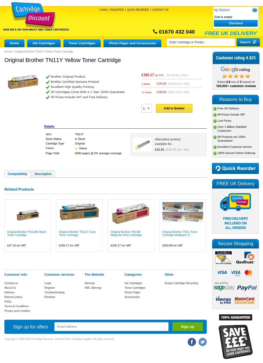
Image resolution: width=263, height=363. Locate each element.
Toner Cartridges (82, 43)
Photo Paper (132, 292)
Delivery (9, 292)
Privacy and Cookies (17, 310)
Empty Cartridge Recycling (181, 283)
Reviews (49, 296)
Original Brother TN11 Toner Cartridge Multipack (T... (180, 233)
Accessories (132, 296)
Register (117, 9)
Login (103, 9)
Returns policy (13, 296)
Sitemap (89, 283)
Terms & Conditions (16, 306)
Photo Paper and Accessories (132, 43)
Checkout (236, 23)
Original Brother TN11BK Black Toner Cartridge (26, 233)
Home (14, 43)
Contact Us (160, 9)
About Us (10, 287)
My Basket (222, 10)
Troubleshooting (54, 292)
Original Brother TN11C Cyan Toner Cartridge (77, 233)
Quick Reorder (138, 9)
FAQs (8, 301)
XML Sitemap (92, 287)
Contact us (11, 283)
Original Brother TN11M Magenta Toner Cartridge (126, 233)
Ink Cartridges (44, 43)
